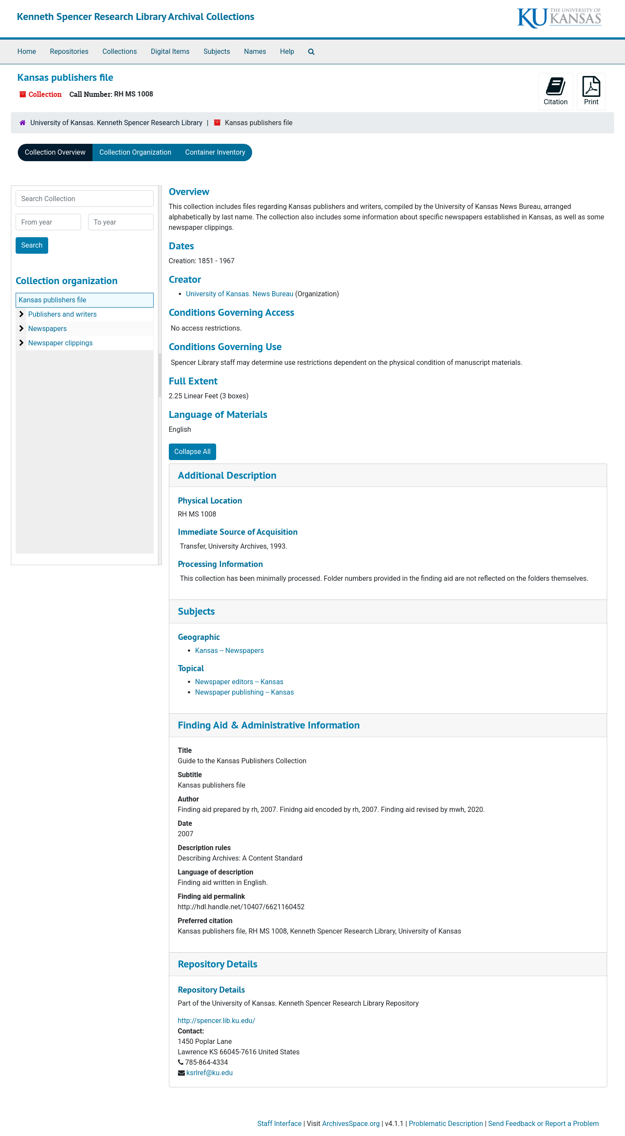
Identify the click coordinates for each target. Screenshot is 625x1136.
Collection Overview (55, 152)
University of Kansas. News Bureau (239, 294)
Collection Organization (135, 152)
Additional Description (227, 475)
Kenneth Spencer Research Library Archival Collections (135, 16)
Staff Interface (279, 1123)
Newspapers (47, 329)
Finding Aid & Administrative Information (269, 725)
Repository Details (217, 963)
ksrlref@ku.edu (209, 1073)
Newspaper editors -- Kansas (239, 682)
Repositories (69, 51)
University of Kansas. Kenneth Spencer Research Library (116, 123)
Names (255, 51)
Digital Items (170, 51)
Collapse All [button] (192, 451)
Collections (119, 51)
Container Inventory (215, 152)
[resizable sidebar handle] (159, 375)
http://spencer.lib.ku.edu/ (217, 1021)
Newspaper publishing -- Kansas (244, 692)
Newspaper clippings (60, 343)
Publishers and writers (62, 314)
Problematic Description (446, 1123)
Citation (556, 91)
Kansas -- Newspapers (229, 650)
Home (26, 51)
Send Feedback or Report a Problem (543, 1123)
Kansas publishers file (52, 300)
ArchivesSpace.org (351, 1123)
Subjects (217, 51)
